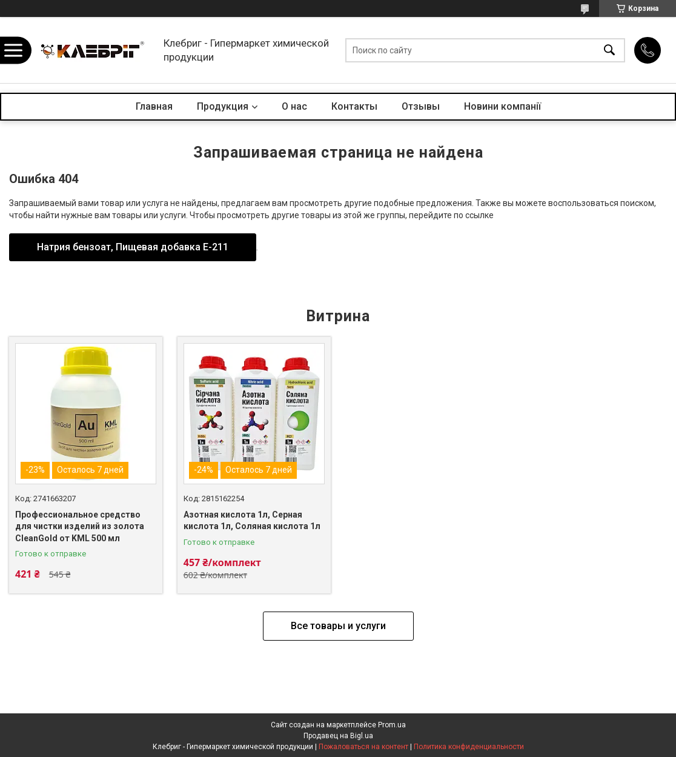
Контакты (354, 106)
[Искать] (609, 50)
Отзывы (421, 106)
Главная (154, 106)
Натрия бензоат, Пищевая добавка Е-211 (132, 247)
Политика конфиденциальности (469, 746)
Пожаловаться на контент (363, 746)
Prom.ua (392, 725)
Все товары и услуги (338, 626)
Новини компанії (502, 106)
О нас (294, 106)
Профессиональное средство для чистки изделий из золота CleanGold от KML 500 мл (79, 526)
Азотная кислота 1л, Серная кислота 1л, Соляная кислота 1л (252, 521)
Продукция (222, 106)
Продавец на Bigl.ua (338, 736)
